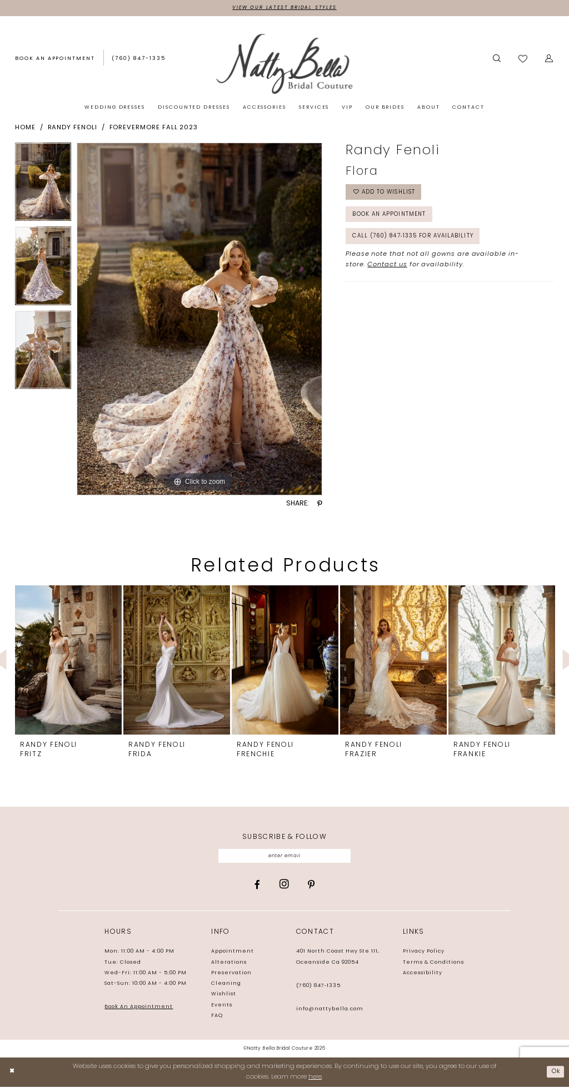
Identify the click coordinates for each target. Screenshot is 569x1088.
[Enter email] (284, 856)
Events (221, 1006)
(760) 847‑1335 (318, 986)
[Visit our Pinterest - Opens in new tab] (311, 886)
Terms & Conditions (433, 963)
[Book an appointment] (55, 59)
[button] (549, 59)
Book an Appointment (392, 218)
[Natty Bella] (284, 64)
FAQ (217, 1017)
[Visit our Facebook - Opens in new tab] (257, 886)
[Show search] (497, 59)
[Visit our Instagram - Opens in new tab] (284, 886)
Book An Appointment (138, 1008)
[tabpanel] (43, 185)
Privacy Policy (424, 952)
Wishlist (223, 995)
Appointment (232, 952)
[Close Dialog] (12, 1073)
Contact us (387, 270)
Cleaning (226, 985)
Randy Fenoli (72, 128)
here (315, 1078)
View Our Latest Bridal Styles (284, 8)
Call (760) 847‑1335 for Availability (419, 242)
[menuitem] (55, 60)
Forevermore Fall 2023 (153, 128)
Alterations (229, 963)
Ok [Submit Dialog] (555, 1073)
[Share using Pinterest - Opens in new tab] (319, 504)
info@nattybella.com (329, 1010)
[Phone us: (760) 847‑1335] (138, 59)
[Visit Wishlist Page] (523, 59)
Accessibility (422, 974)
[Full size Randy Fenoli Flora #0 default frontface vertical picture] (199, 319)
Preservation (231, 974)
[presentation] (68, 660)
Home (25, 128)
